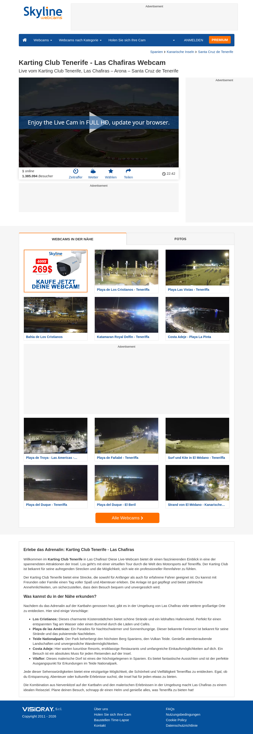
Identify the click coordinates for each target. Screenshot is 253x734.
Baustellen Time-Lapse (111, 720)
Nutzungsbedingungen (183, 714)
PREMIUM (220, 40)
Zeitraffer (76, 173)
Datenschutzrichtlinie (181, 725)
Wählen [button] (111, 173)
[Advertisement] (154, 20)
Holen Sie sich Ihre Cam (127, 40)
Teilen (128, 173)
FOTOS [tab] (180, 239)
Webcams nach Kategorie (80, 40)
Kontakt (100, 725)
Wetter (93, 173)
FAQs (170, 709)
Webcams (43, 40)
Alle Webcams (127, 517)
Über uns (101, 709)
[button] (171, 40)
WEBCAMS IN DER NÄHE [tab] (72, 239)
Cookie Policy (176, 720)
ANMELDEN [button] (193, 40)
